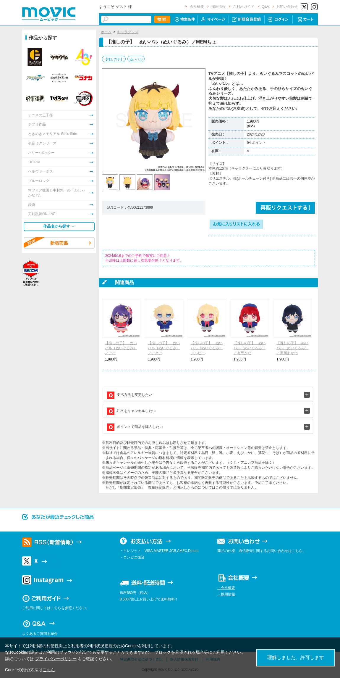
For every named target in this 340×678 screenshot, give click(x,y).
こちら (49, 669)
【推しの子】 (114, 59)
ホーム (106, 32)
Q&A (265, 6)
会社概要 (197, 6)
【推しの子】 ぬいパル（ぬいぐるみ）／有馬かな (249, 348)
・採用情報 (226, 594)
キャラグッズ (127, 32)
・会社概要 (226, 588)
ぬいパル (136, 59)
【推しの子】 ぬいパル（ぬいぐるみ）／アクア (164, 348)
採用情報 (218, 6)
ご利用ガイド (243, 6)
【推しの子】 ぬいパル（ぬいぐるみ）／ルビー (207, 348)
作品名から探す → (59, 226)
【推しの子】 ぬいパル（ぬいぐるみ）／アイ (121, 348)
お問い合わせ (287, 6)
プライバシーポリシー (56, 658)
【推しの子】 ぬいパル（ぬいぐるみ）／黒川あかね (292, 348)
